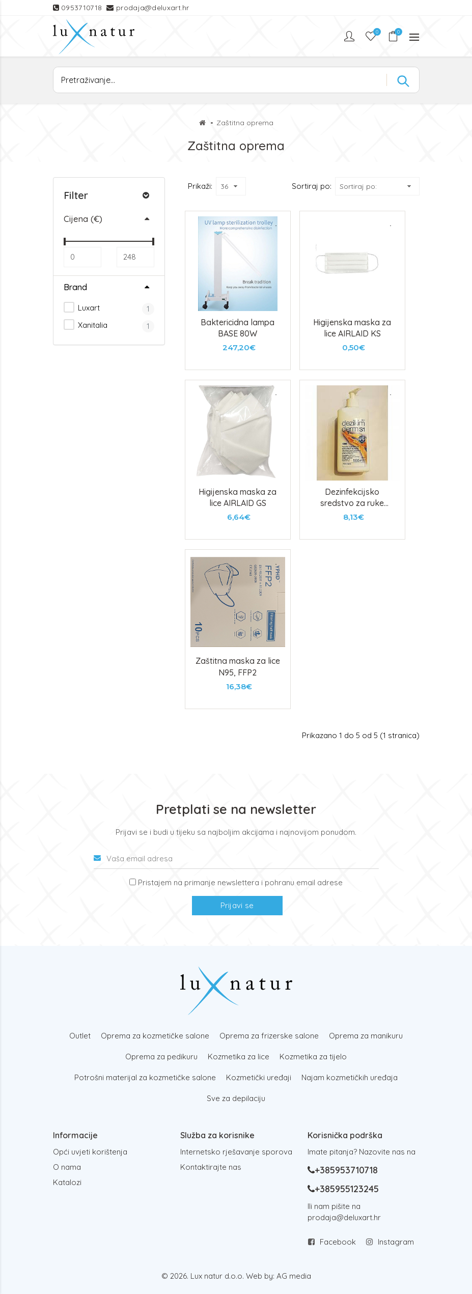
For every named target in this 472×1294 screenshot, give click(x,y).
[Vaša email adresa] (236, 859)
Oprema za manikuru (366, 1035)
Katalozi (67, 1182)
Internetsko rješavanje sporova (236, 1152)
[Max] (135, 257)
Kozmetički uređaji (258, 1077)
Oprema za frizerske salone (269, 1035)
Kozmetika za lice (238, 1056)
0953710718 (82, 7)
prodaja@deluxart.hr (152, 7)
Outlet (80, 1035)
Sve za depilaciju (236, 1098)
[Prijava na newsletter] (132, 882)
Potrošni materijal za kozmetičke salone (145, 1077)
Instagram (396, 1242)
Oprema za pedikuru (161, 1056)
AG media (293, 1276)
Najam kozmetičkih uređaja (349, 1077)
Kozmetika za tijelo (313, 1056)
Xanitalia (85, 324)
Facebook (338, 1242)
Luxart (82, 307)
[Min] (82, 257)
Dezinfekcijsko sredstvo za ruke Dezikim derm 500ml (352, 503)
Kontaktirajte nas (210, 1167)
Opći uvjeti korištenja (90, 1152)
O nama (67, 1167)
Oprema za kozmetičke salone (155, 1035)
